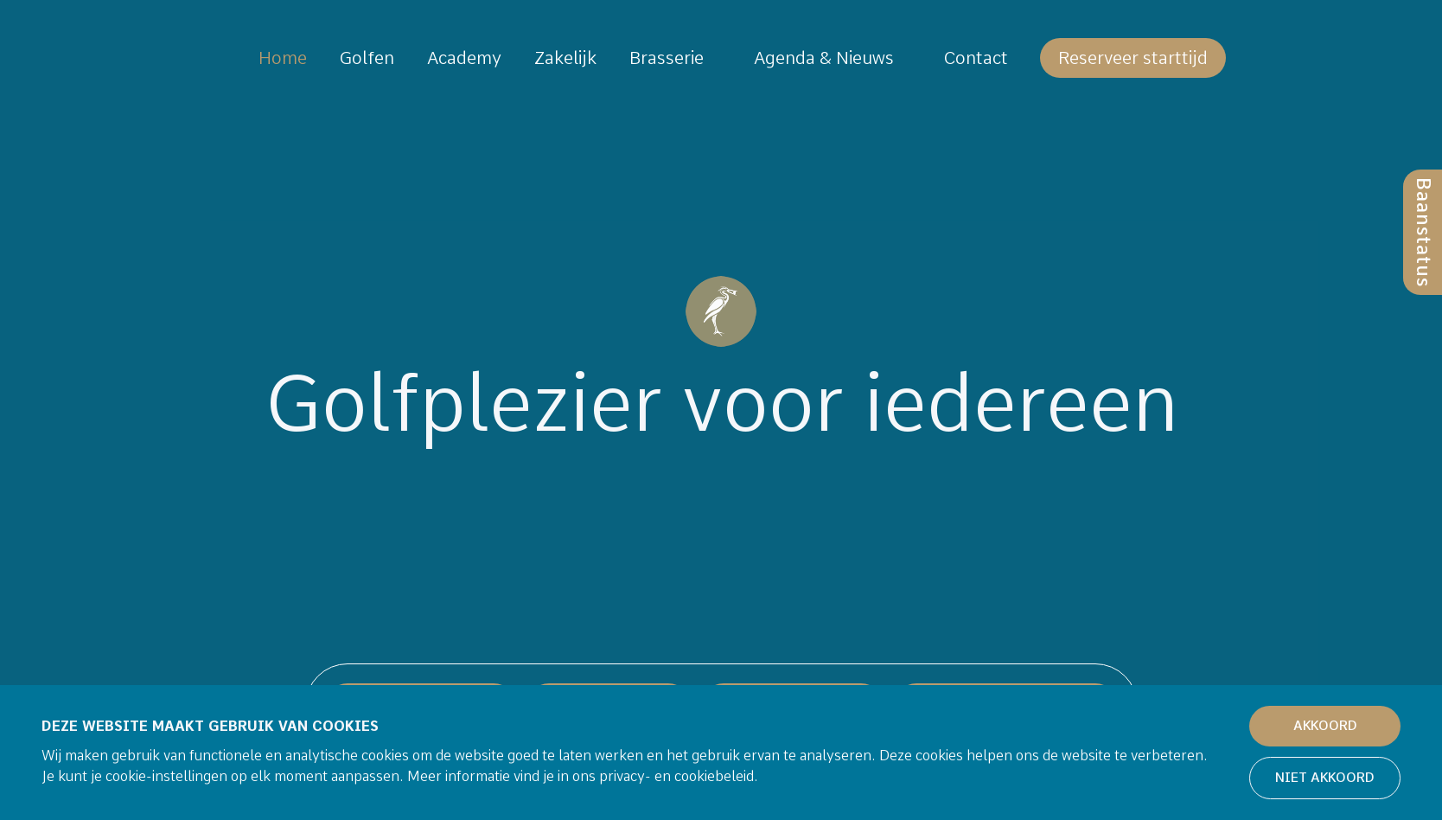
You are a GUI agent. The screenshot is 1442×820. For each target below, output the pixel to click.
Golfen (367, 58)
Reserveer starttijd (1133, 58)
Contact (976, 58)
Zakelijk (565, 58)
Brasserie (666, 58)
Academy (464, 58)
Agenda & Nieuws (824, 58)
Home (282, 58)
